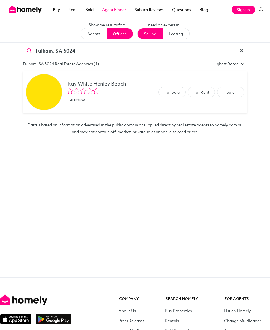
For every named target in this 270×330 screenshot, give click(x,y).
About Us (127, 310)
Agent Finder (114, 9)
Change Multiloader (242, 320)
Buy (56, 9)
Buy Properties (178, 310)
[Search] (29, 50)
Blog (204, 9)
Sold (89, 9)
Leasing (176, 33)
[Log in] (261, 9)
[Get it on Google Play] (53, 319)
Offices (120, 33)
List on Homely (237, 310)
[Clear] (242, 50)
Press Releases (131, 320)
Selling (150, 33)
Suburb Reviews (149, 9)
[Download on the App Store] (18, 319)
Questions (181, 9)
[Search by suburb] (135, 50)
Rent (72, 9)
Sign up (243, 9)
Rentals (172, 320)
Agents (93, 33)
